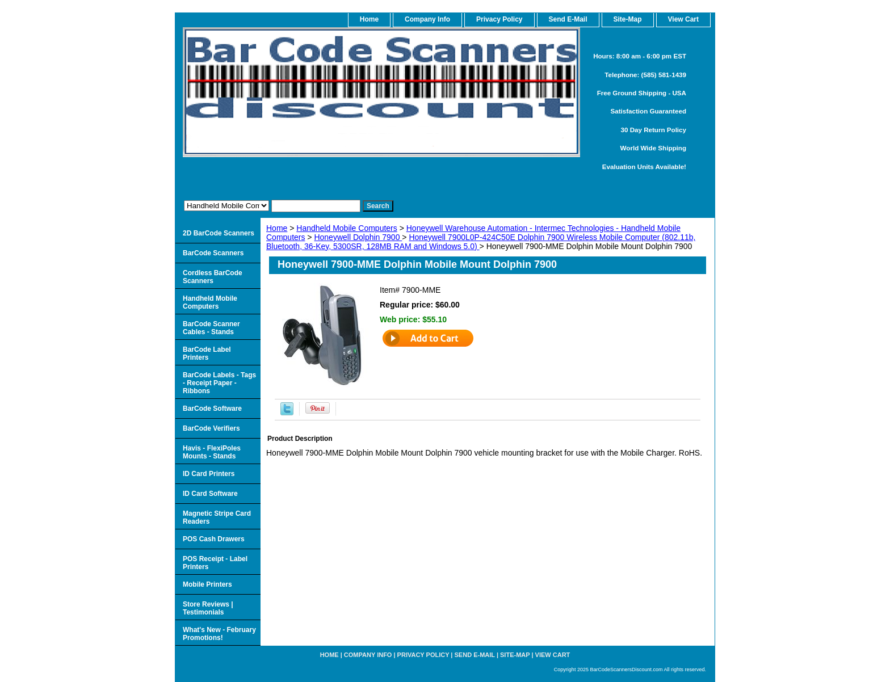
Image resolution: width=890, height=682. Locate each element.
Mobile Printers (207, 584)
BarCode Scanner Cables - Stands (211, 328)
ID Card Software (210, 494)
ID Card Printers (208, 474)
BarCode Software (212, 408)
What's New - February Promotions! (219, 634)
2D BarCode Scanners (218, 233)
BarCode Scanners (213, 253)
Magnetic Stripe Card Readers (217, 517)
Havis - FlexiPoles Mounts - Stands (212, 452)
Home (276, 228)
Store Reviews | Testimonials (208, 608)
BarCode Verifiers (211, 428)
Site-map (515, 654)
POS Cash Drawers (214, 539)
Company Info (427, 19)
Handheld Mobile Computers (346, 228)
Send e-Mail (475, 654)
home (369, 19)
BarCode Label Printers (207, 353)
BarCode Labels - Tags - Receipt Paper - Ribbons (219, 383)
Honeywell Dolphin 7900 (358, 237)
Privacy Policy (499, 19)
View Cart (552, 654)
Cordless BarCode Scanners (212, 277)
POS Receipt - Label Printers (215, 563)
